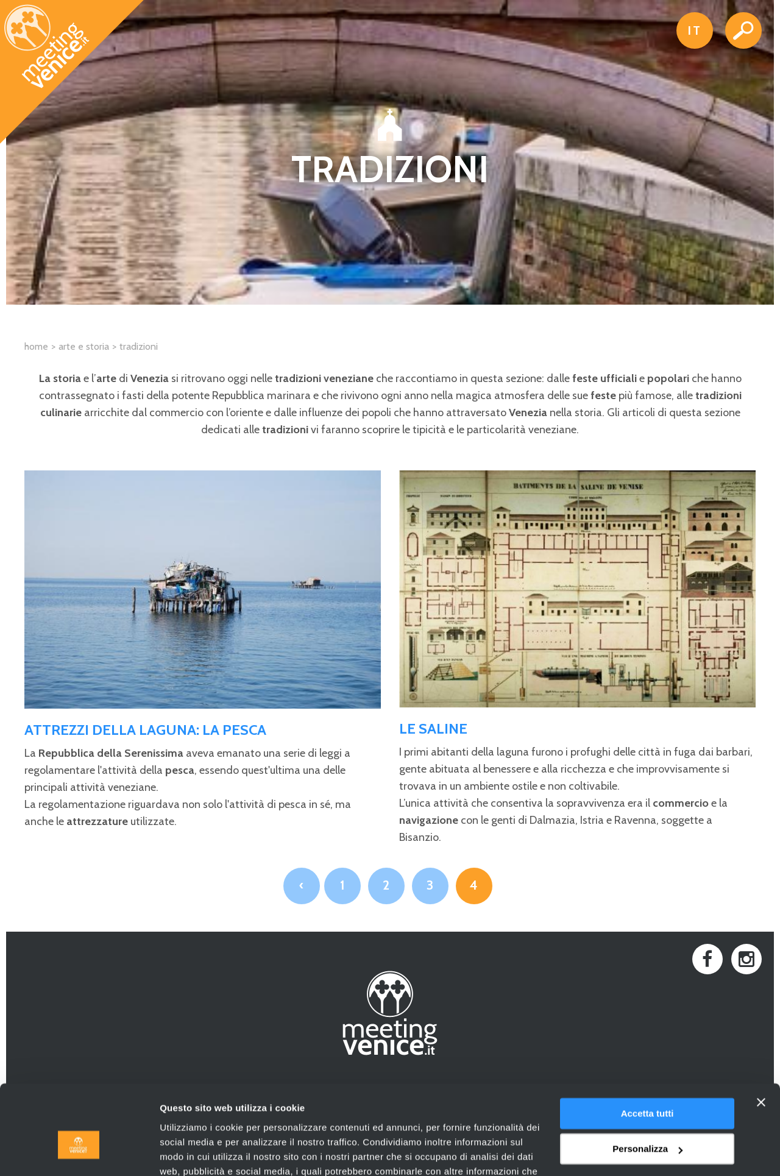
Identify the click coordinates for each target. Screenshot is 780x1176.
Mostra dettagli (192, 1152)
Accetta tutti (647, 1046)
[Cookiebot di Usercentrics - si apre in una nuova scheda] (79, 1152)
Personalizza (647, 1081)
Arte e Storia (83, 346)
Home (36, 346)
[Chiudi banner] (761, 1034)
